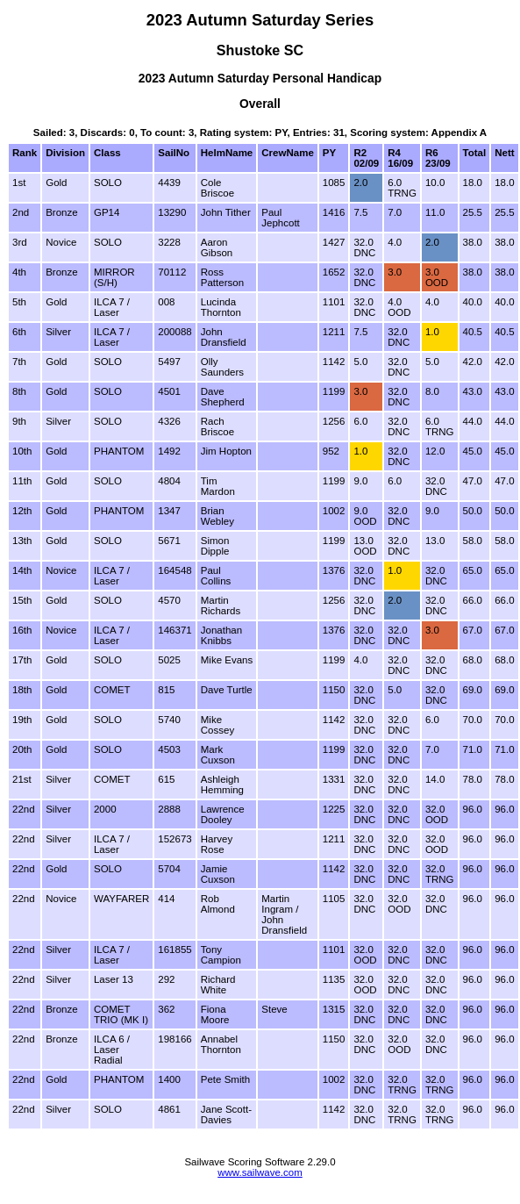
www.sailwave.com (260, 1172)
